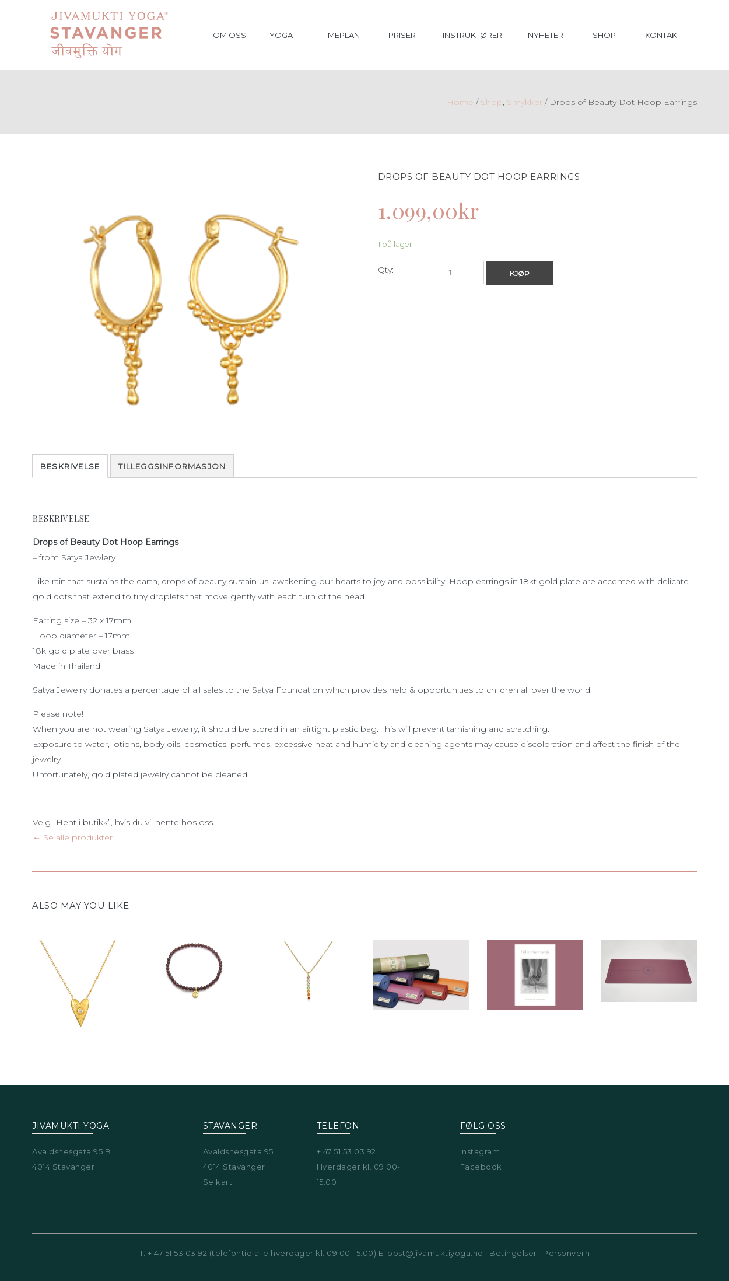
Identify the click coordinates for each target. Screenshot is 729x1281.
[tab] (70, 466)
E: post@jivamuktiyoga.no (430, 1253)
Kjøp (520, 273)
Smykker (524, 102)
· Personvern (563, 1253)
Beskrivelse (70, 466)
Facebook (481, 1166)
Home (460, 102)
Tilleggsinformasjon (172, 466)
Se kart (218, 1181)
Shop (492, 102)
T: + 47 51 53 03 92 (173, 1253)
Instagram (480, 1151)
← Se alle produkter (73, 837)
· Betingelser (510, 1253)
